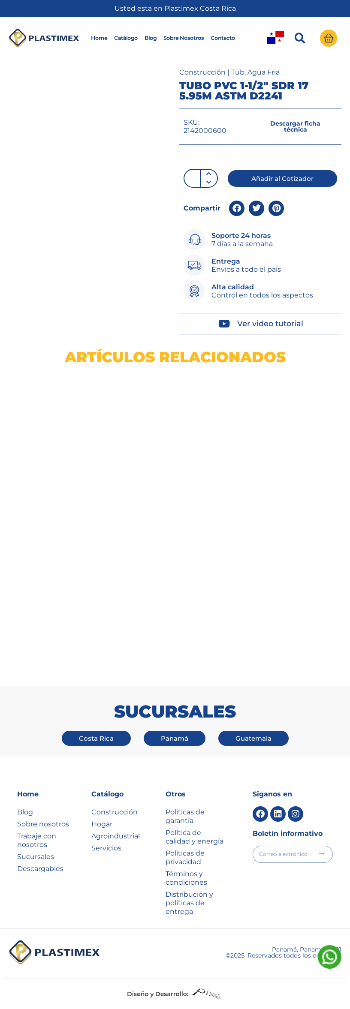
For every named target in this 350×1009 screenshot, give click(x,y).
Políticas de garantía (185, 816)
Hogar (101, 824)
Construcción (202, 72)
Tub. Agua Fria (255, 72)
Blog (151, 38)
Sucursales (35, 857)
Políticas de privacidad (185, 857)
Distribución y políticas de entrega (189, 903)
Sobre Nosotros (183, 38)
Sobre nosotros (43, 824)
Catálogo (126, 38)
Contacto (223, 38)
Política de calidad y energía (194, 837)
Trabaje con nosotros (36, 840)
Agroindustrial (115, 836)
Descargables (40, 869)
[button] (300, 38)
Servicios (106, 848)
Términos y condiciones (186, 878)
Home (99, 38)
